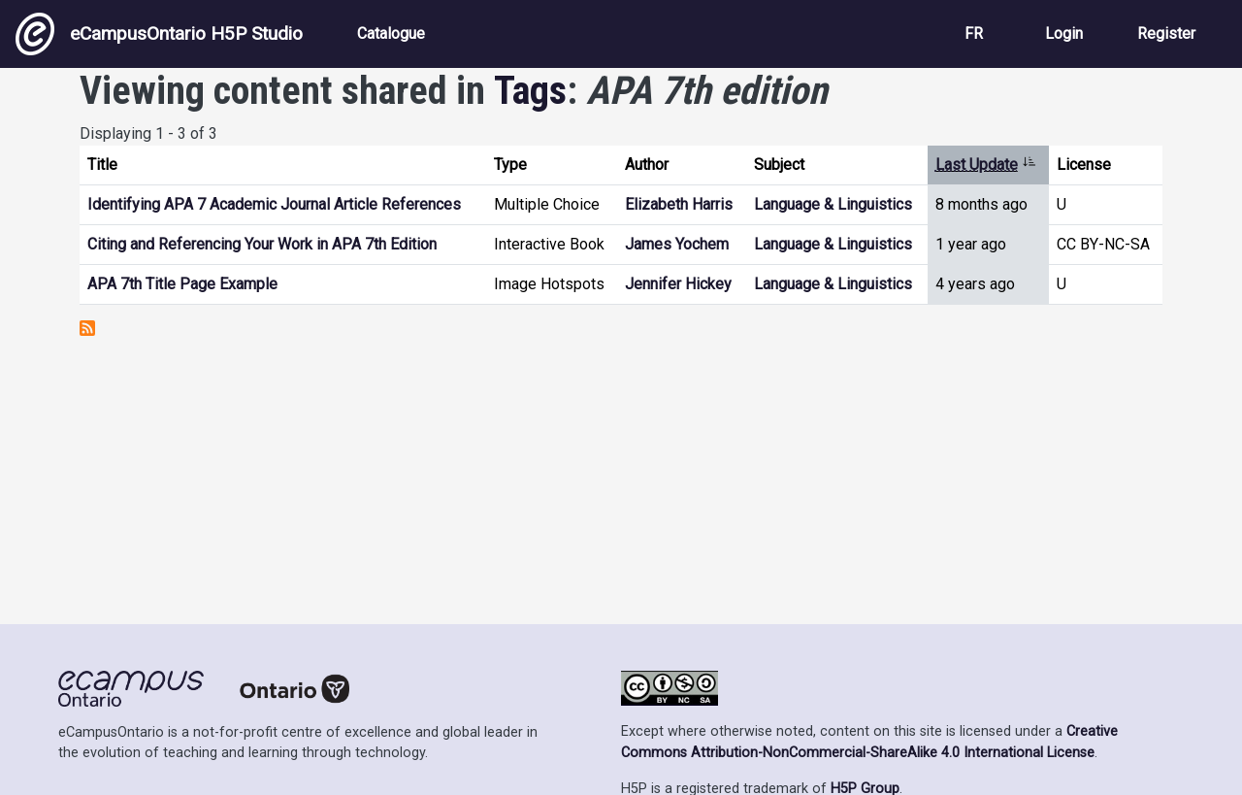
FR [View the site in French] (973, 33)
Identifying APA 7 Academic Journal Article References (274, 204)
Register (1166, 33)
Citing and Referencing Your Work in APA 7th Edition (262, 244)
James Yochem (677, 244)
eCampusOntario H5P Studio (159, 34)
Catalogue (391, 33)
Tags (530, 91)
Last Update (985, 164)
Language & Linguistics (833, 204)
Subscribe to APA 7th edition (87, 328)
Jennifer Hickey (678, 284)
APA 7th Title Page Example (182, 284)
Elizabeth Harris (679, 204)
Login (1064, 33)
